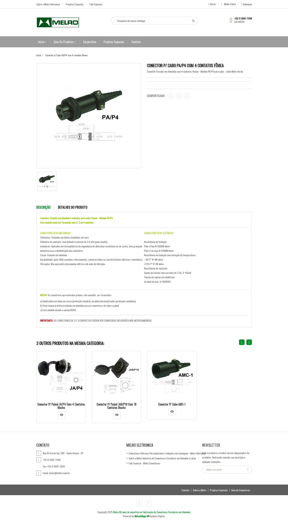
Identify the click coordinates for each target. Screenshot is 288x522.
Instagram (139, 503)
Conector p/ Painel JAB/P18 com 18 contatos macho (116, 406)
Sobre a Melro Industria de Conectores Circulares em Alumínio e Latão (162, 458)
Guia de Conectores (240, 490)
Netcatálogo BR (142, 516)
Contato (136, 42)
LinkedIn (148, 503)
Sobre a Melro (199, 490)
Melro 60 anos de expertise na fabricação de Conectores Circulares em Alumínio (151, 512)
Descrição (43, 207)
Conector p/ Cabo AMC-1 (171, 404)
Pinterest (187, 96)
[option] (46, 181)
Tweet (179, 96)
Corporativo (89, 42)
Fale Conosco (96, 4)
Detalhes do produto (72, 207)
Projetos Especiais (74, 4)
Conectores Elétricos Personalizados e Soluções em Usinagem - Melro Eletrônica (167, 453)
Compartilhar (171, 96)
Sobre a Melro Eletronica (48, 4)
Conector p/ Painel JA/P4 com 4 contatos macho (61, 406)
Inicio (41, 42)
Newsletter (211, 445)
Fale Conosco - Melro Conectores (144, 463)
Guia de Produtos (64, 42)
